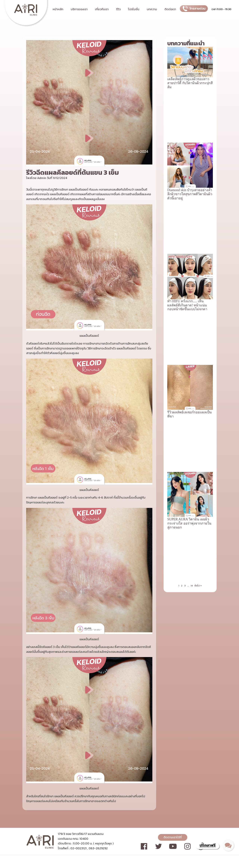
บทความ (152, 9)
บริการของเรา (79, 9)
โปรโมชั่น (133, 9)
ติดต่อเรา (170, 9)
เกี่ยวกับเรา (102, 9)
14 (192, 358)
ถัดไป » (198, 358)
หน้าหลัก (58, 9)
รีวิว (118, 9)
